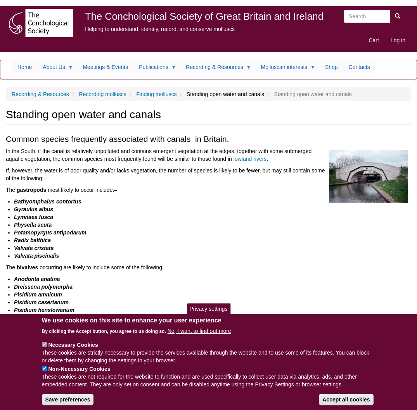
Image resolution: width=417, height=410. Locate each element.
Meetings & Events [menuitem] (105, 67)
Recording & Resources (40, 94)
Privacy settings (208, 315)
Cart (374, 40)
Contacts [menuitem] (359, 67)
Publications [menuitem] (154, 69)
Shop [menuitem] (331, 67)
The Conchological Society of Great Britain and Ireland (204, 16)
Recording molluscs (102, 94)
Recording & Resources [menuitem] (215, 69)
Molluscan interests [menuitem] (286, 69)
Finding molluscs (156, 94)
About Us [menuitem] (55, 69)
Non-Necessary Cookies (79, 375)
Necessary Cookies (73, 351)
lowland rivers (250, 159)
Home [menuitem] (24, 67)
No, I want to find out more (199, 337)
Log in (398, 40)
